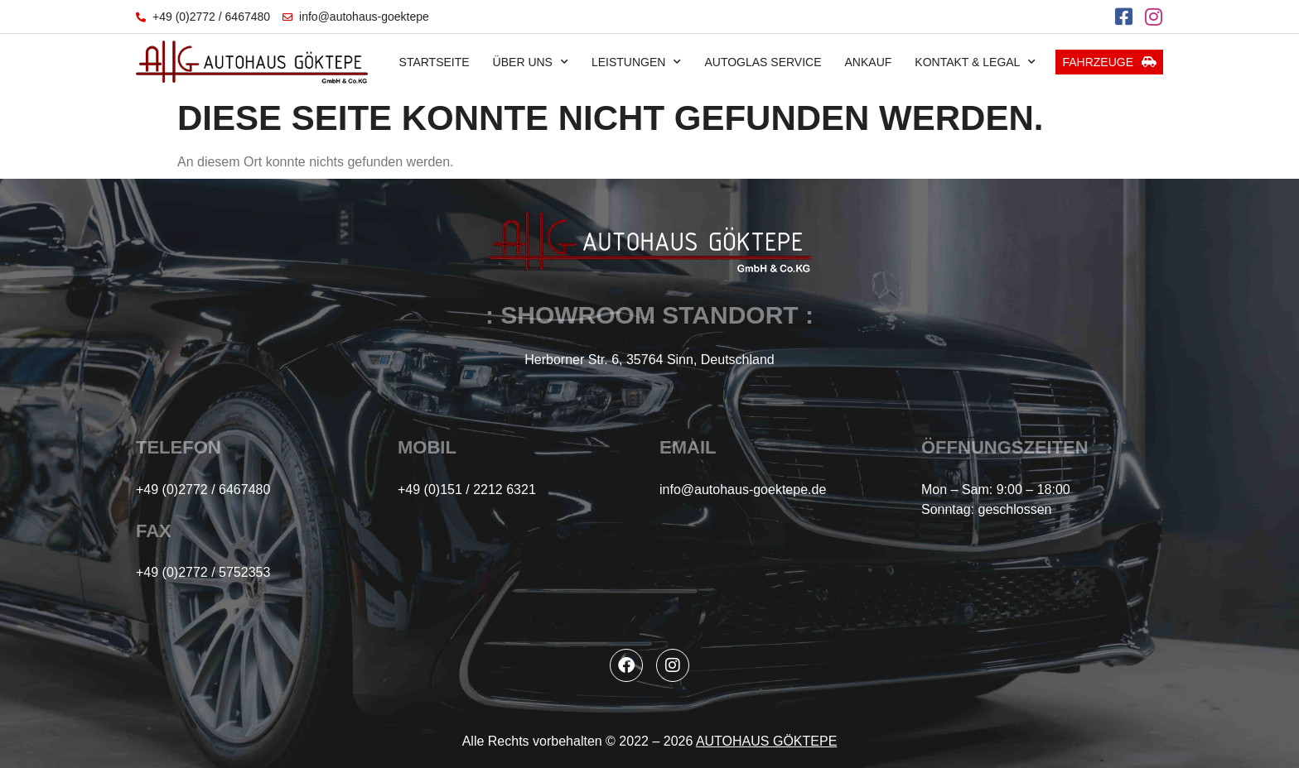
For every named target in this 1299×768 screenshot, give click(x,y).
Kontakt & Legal (975, 62)
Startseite (434, 62)
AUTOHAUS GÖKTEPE (766, 741)
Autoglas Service (762, 62)
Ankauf (868, 62)
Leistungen (636, 62)
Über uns (530, 62)
